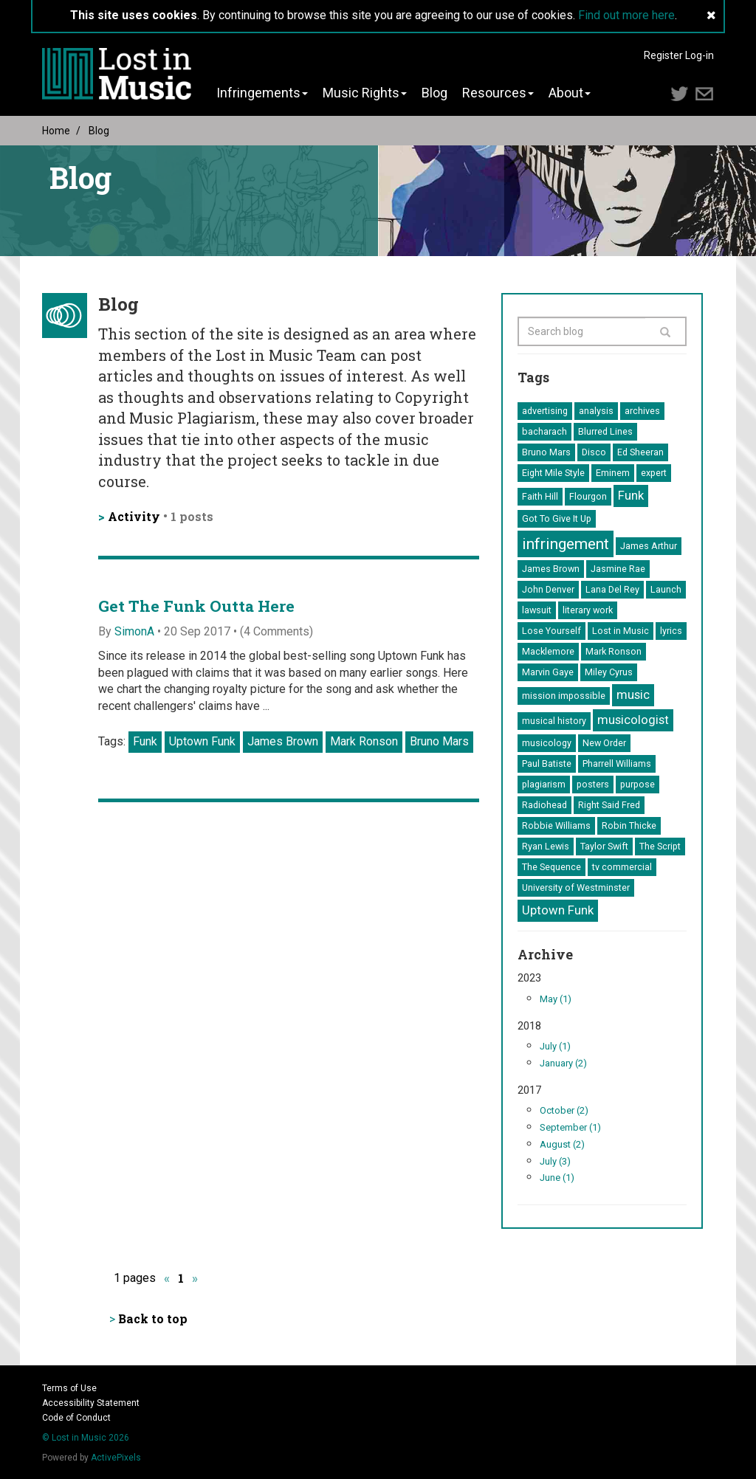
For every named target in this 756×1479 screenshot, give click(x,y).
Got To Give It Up (556, 518)
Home (56, 131)
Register (663, 55)
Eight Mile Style (553, 472)
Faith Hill (540, 496)
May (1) (555, 998)
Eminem (613, 472)
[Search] (666, 331)
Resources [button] (498, 93)
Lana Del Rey (612, 589)
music (633, 694)
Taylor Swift (604, 846)
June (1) (557, 1177)
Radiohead (544, 804)
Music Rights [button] (365, 93)
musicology (546, 742)
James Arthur (648, 545)
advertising (545, 410)
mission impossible (563, 695)
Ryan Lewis (545, 846)
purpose (637, 784)
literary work (588, 610)
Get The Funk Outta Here (196, 606)
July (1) (555, 1046)
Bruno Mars (439, 741)
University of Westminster (576, 887)
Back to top (153, 1318)
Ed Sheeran (640, 452)
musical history (554, 720)
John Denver (548, 589)
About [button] (570, 93)
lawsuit (536, 610)
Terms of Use (69, 1388)
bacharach (544, 431)
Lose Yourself (551, 630)
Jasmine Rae (618, 568)
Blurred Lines (605, 431)
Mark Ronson (364, 741)
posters (593, 784)
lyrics (671, 630)
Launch (665, 589)
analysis (596, 410)
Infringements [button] (262, 93)
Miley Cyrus (609, 672)
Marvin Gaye (548, 672)
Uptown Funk (202, 741)
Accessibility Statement (91, 1403)
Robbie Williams (556, 825)
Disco (594, 452)
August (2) (562, 1144)
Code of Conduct (76, 1418)
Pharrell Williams (617, 763)
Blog (434, 93)
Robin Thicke (629, 825)
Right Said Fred (609, 804)
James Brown (282, 741)
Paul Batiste (546, 763)
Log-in (699, 55)
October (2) (564, 1110)
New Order (604, 742)
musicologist (633, 719)
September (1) (570, 1127)
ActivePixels (116, 1457)
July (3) (555, 1161)
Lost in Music (620, 630)
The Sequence (551, 866)
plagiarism (544, 784)
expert (654, 472)
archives (642, 410)
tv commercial (622, 866)
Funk (145, 741)
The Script (660, 846)
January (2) (563, 1063)
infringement (565, 544)
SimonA (134, 631)
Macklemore (548, 651)
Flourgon (588, 496)
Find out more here (626, 15)
